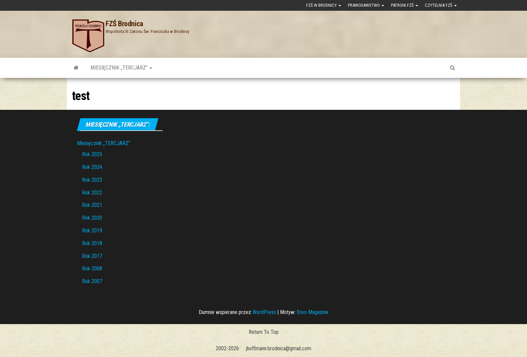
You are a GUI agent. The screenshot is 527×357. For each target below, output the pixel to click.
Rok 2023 (92, 180)
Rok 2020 (92, 218)
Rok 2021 (92, 205)
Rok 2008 (92, 268)
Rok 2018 (92, 243)
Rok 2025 (92, 154)
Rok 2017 (92, 256)
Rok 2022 (92, 192)
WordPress (264, 312)
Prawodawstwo (366, 5)
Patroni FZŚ (404, 5)
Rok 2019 (92, 230)
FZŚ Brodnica (124, 23)
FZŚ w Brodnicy (323, 5)
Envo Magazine (312, 312)
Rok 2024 (92, 167)
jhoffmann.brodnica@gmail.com (278, 348)
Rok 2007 (92, 281)
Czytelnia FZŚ (441, 5)
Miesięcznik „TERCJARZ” (121, 67)
